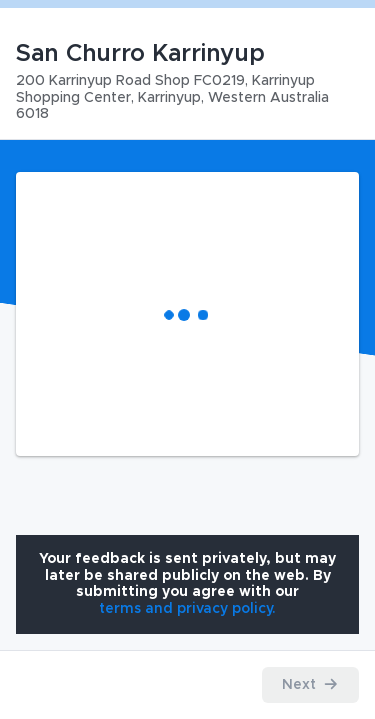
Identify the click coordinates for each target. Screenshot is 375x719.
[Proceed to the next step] (311, 685)
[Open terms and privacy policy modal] (187, 609)
